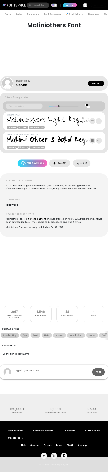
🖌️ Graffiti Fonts (75, 14)
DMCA (70, 445)
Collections (33, 14)
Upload (70, 5)
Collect (60, 163)
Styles (18, 14)
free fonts (17, 413)
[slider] (59, 106)
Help (23, 445)
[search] (38, 5)
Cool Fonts (69, 430)
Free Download (32, 163)
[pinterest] (64, 456)
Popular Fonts (15, 430)
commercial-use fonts (55, 413)
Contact (96, 83)
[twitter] (54, 456)
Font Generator (52, 14)
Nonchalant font (37, 218)
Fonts (8, 14)
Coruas (21, 85)
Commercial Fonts (43, 430)
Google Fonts (15, 437)
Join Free (98, 5)
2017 (14, 312)
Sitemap (82, 445)
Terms (59, 445)
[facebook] (44, 456)
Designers (93, 14)
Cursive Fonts (92, 430)
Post (98, 372)
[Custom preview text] (24, 106)
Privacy (48, 445)
